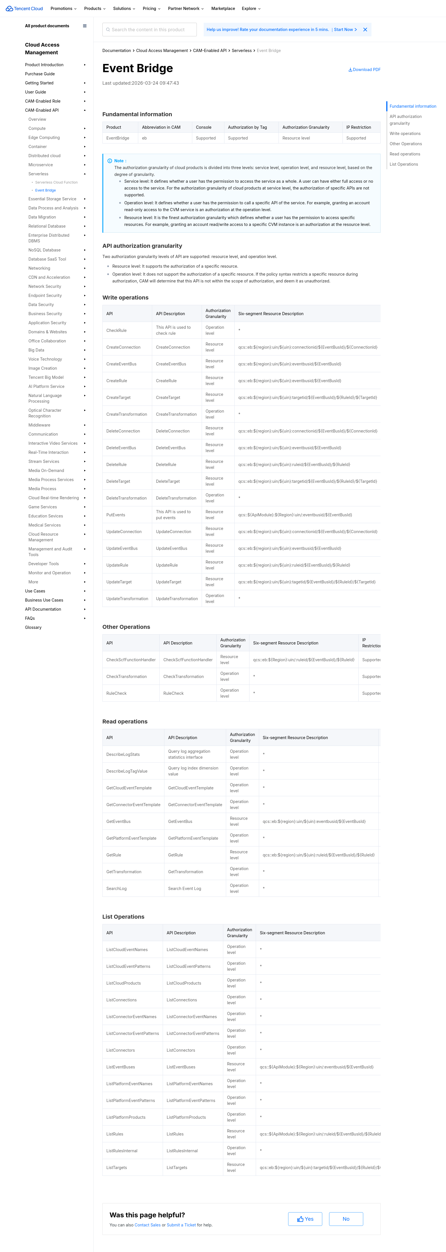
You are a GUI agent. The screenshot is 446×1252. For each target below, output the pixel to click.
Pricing (152, 8)
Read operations (405, 153)
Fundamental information (413, 106)
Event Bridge (45, 190)
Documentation (116, 50)
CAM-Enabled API (210, 50)
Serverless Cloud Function (56, 182)
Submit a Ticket (182, 1224)
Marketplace (223, 8)
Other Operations (406, 143)
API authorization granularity (406, 120)
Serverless (242, 50)
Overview (37, 119)
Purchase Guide (40, 73)
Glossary (33, 627)
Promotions (64, 8)
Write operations (405, 133)
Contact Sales (148, 1224)
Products (95, 8)
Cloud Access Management (162, 50)
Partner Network (186, 8)
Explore (251, 8)
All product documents (47, 25)
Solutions (124, 8)
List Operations (404, 164)
